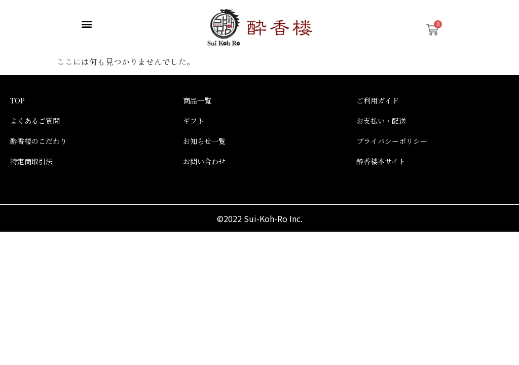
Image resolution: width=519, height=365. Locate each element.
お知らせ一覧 (204, 135)
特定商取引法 (31, 155)
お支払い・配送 (381, 115)
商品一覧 (197, 94)
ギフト (193, 115)
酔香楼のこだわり (38, 135)
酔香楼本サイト (380, 155)
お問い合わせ (204, 155)
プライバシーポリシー (391, 135)
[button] (86, 23)
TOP (17, 94)
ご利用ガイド (377, 94)
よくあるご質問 (35, 115)
